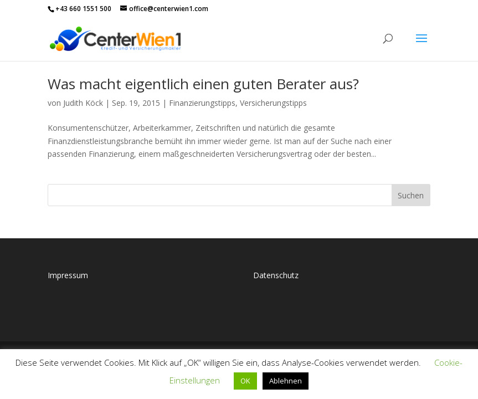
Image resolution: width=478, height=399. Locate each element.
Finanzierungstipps (202, 103)
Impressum (68, 275)
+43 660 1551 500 (83, 8)
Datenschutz (276, 275)
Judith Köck (83, 103)
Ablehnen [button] (285, 381)
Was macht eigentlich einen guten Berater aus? (203, 84)
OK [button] (245, 381)
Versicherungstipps (273, 103)
